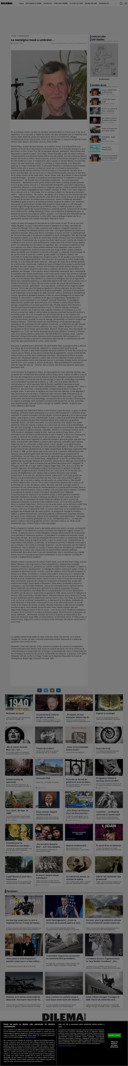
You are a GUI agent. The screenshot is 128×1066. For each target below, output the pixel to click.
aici (9, 1054)
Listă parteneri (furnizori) (67, 1045)
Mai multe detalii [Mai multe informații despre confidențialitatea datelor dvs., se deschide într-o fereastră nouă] (30, 1037)
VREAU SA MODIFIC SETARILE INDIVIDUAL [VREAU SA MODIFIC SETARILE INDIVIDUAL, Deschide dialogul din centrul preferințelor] (114, 1044)
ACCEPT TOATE (114, 1035)
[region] (64, 1043)
